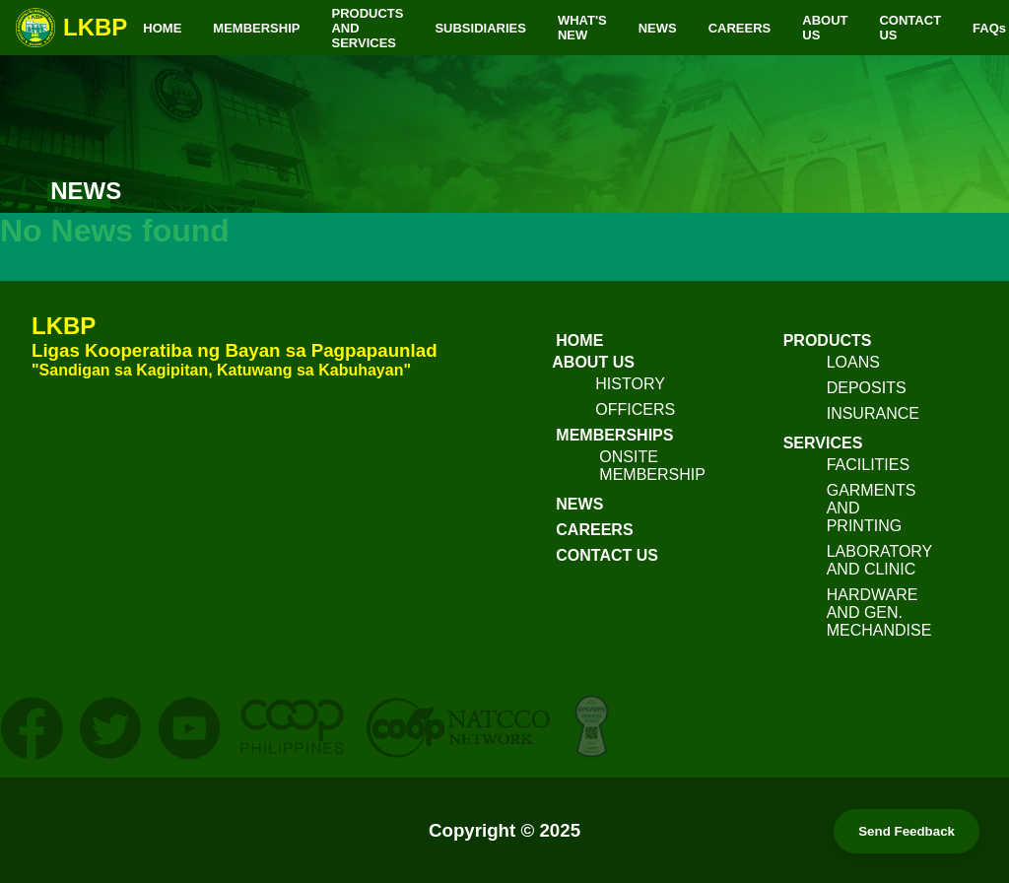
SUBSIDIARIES (480, 28)
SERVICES (823, 443)
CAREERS (740, 28)
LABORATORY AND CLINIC (879, 560)
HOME (162, 28)
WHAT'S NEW (582, 27)
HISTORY (630, 383)
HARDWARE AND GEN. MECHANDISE (879, 612)
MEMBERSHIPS (614, 435)
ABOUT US (824, 27)
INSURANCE (873, 413)
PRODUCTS (827, 340)
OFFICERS (635, 409)
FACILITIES (868, 464)
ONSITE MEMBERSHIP (652, 465)
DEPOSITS (867, 387)
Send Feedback (906, 831)
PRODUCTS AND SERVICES (367, 28)
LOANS (853, 362)
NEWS (658, 28)
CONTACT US (910, 27)
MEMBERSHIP (256, 28)
